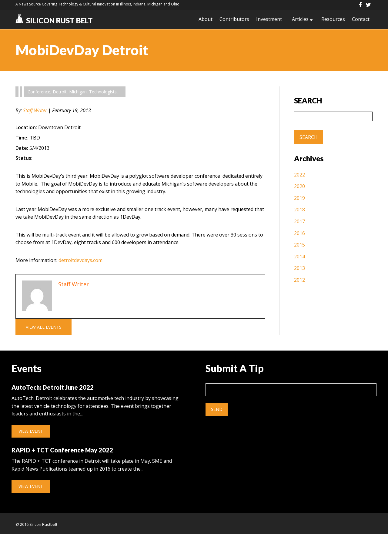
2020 (299, 186)
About (204, 19)
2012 (299, 280)
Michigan (78, 92)
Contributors (233, 19)
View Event (30, 430)
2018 (299, 210)
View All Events (43, 327)
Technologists (103, 92)
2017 (299, 221)
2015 (299, 244)
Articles (299, 19)
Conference (39, 92)
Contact (361, 19)
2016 (299, 233)
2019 (299, 198)
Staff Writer (35, 110)
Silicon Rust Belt (54, 20)
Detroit (60, 92)
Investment (268, 19)
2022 (299, 174)
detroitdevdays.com (80, 260)
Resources (333, 19)
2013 (299, 268)
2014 (299, 256)
